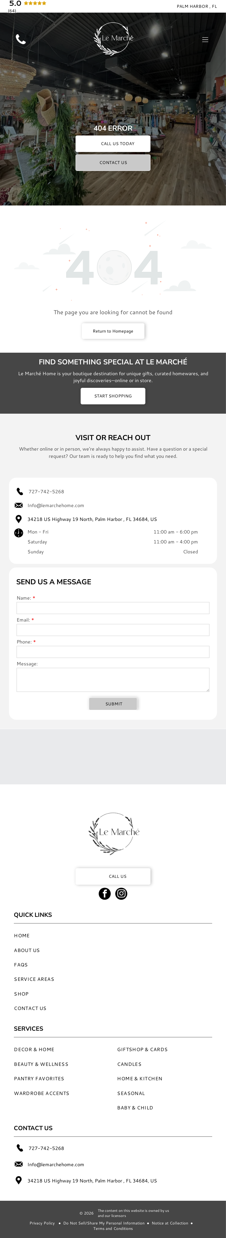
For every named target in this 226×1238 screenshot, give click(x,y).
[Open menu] (205, 39)
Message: (27, 663)
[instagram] (121, 894)
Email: (23, 619)
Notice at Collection (170, 1223)
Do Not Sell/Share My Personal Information (103, 1223)
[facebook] (105, 894)
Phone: (24, 641)
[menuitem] (100, 935)
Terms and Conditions (113, 1228)
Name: (24, 597)
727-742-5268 (46, 491)
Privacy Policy (42, 1223)
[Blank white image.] (20, 44)
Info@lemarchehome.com (55, 505)
